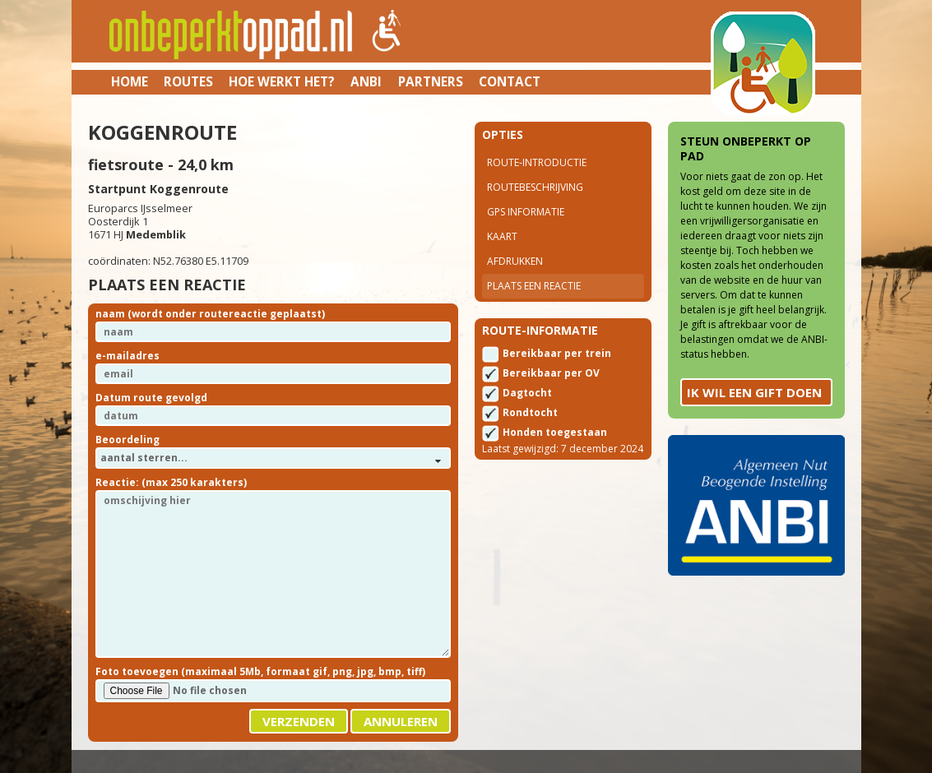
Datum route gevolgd (151, 398)
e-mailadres (127, 356)
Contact (509, 81)
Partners (430, 81)
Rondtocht (530, 412)
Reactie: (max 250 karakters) (171, 482)
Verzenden (298, 721)
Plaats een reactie (534, 286)
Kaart (502, 236)
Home (129, 81)
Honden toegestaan (555, 432)
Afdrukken (515, 261)
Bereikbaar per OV (551, 373)
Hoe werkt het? (282, 81)
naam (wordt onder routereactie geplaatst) (210, 314)
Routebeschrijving (535, 187)
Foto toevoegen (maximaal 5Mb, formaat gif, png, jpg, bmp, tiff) (260, 671)
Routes (188, 81)
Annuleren (401, 721)
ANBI (366, 81)
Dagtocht (527, 393)
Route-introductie (537, 162)
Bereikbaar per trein (557, 353)
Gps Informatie (525, 212)
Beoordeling (127, 440)
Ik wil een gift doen (754, 392)
